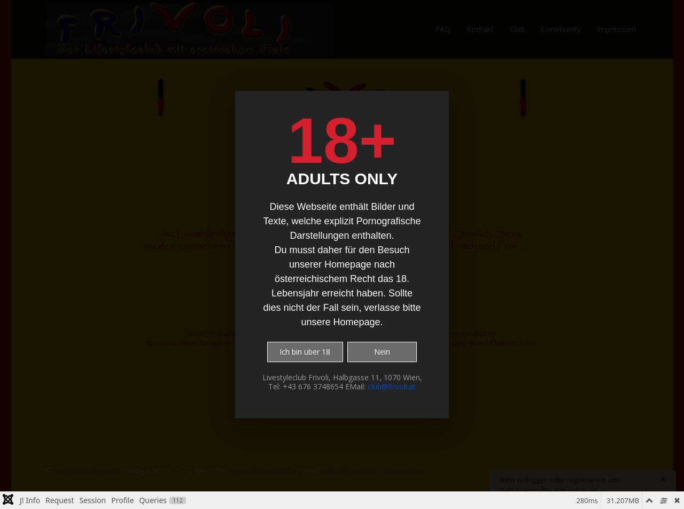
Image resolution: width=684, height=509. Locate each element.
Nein (382, 352)
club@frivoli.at (392, 386)
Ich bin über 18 (304, 352)
